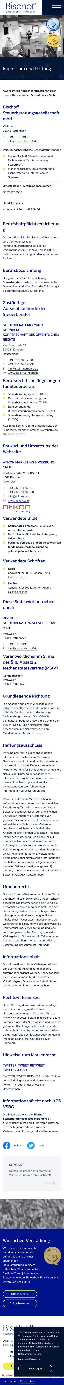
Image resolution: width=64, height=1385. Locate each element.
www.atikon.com (18, 501)
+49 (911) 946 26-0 (20, 360)
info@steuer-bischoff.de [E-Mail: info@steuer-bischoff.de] (22, 141)
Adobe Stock (33, 551)
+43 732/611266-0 (20, 488)
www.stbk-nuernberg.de (23, 373)
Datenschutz (27, 1381)
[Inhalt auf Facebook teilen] (12, 1145)
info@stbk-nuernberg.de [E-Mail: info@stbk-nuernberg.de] (23, 369)
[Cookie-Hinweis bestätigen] (35, 1368)
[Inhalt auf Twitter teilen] (36, 1145)
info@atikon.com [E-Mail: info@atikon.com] (18, 496)
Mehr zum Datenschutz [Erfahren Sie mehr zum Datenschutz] (30, 1359)
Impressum (10, 1381)
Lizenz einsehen (17, 577)
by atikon (7, 1375)
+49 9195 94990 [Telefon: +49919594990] (18, 137)
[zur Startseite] (21, 7)
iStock (20, 538)
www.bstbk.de (49, 430)
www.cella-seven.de (20, 530)
